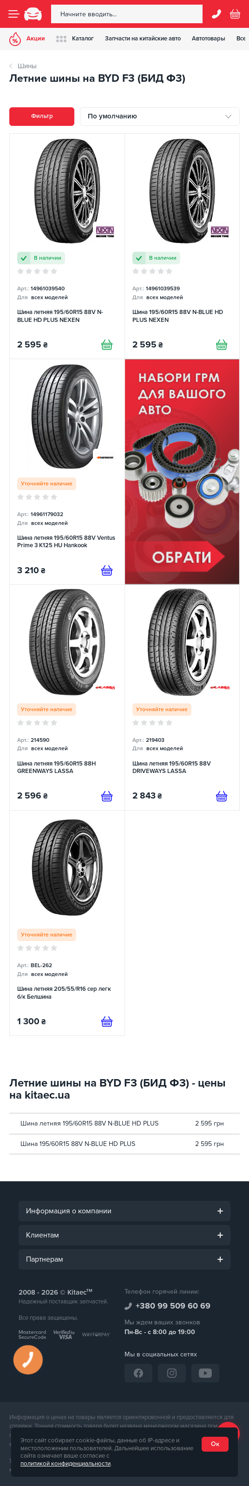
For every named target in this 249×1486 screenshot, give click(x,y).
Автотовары (208, 38)
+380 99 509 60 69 (173, 1306)
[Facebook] (138, 1373)
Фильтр (42, 116)
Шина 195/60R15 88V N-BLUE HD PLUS (77, 1144)
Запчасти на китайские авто (143, 38)
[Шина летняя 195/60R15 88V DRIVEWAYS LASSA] (182, 697)
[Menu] (14, 14)
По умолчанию (112, 116)
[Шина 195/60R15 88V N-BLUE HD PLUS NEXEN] (182, 246)
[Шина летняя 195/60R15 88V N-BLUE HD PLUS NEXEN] (67, 246)
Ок (215, 1444)
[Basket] (235, 14)
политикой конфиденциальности (65, 1463)
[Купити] (107, 344)
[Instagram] (172, 1373)
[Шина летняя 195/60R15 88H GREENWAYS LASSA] (67, 697)
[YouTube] (205, 1373)
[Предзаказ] (107, 570)
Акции (27, 39)
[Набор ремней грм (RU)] (182, 471)
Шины (27, 66)
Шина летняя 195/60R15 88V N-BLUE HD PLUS (89, 1123)
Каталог (75, 39)
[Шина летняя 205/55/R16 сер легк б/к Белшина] (67, 923)
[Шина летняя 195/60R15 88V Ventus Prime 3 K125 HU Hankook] (67, 471)
